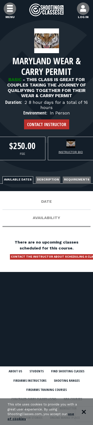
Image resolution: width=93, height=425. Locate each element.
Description (48, 179)
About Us (15, 371)
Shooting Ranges (67, 380)
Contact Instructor (46, 124)
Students (37, 371)
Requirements (77, 179)
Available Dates (18, 179)
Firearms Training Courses (46, 389)
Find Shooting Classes (67, 371)
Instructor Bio (71, 152)
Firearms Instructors (29, 380)
